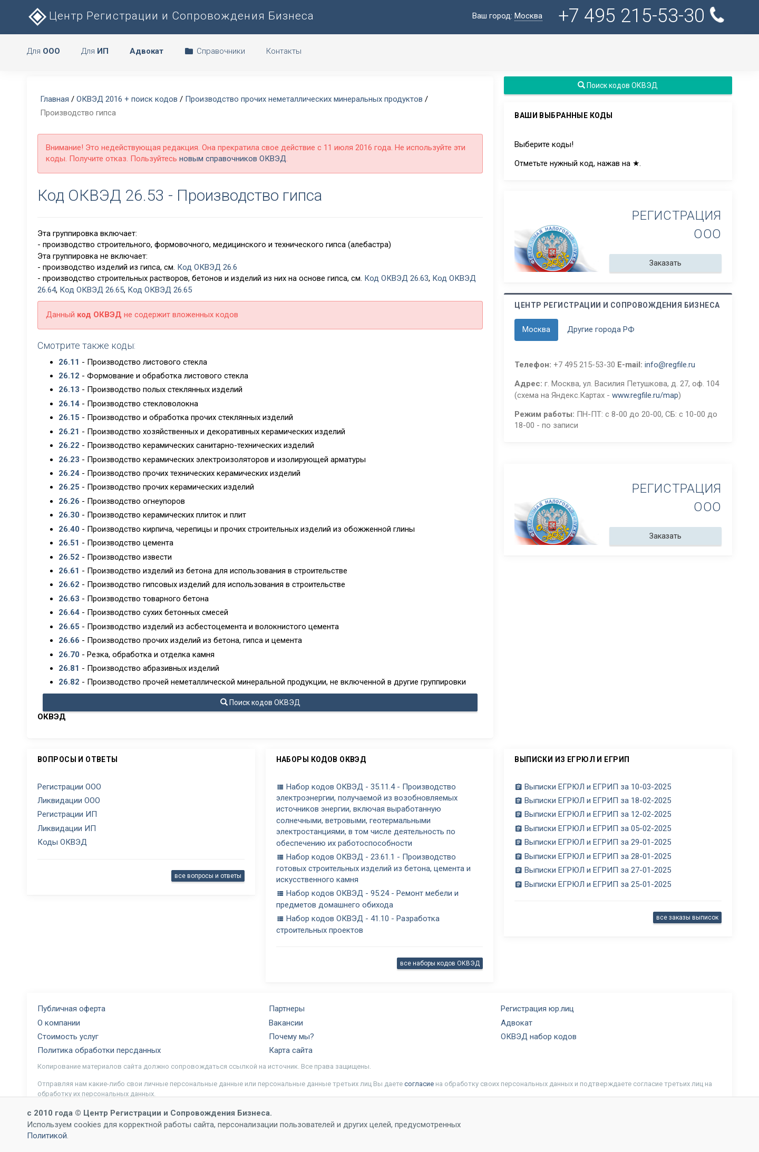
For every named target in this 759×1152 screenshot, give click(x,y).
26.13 (69, 389)
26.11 (69, 362)
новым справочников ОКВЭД (232, 158)
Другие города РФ (601, 329)
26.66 (69, 640)
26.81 (69, 668)
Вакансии (286, 1023)
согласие (419, 1084)
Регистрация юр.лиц (537, 1008)
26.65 (69, 626)
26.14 (69, 403)
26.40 (69, 529)
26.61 (69, 570)
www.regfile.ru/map (645, 395)
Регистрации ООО (69, 787)
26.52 (69, 557)
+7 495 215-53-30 (643, 15)
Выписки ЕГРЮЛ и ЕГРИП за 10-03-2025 (592, 787)
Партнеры (287, 1008)
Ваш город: (507, 16)
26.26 (69, 501)
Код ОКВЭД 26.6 (207, 267)
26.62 (69, 584)
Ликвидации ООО (68, 800)
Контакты (283, 51)
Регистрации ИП (67, 814)
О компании (58, 1023)
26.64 (69, 612)
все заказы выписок (687, 917)
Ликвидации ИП (66, 828)
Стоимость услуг (68, 1036)
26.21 (69, 431)
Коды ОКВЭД (62, 842)
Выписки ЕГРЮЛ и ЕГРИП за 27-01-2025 (592, 870)
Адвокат (516, 1023)
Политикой (47, 1135)
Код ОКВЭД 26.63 (396, 278)
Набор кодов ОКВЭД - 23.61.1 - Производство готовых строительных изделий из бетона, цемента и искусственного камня (373, 868)
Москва (536, 329)
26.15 (69, 417)
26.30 (69, 515)
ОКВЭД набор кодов (539, 1036)
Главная (54, 99)
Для (43, 51)
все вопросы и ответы (207, 876)
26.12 (69, 375)
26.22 (69, 445)
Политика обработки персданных (99, 1050)
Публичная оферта (71, 1008)
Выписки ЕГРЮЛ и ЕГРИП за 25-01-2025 (592, 884)
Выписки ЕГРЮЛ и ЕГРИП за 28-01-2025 (592, 856)
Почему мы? (291, 1036)
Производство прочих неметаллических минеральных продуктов (304, 99)
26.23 (69, 459)
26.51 (69, 543)
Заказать (665, 263)
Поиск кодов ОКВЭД (260, 702)
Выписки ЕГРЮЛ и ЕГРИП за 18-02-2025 (592, 800)
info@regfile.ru (670, 364)
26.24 (69, 473)
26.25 (69, 487)
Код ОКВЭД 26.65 (92, 290)
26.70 (69, 654)
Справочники (214, 51)
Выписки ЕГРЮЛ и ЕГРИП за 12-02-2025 (592, 814)
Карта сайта (291, 1050)
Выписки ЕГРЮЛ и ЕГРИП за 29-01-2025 (592, 842)
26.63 (69, 598)
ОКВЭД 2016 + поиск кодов (127, 99)
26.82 (69, 682)
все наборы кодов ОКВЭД (440, 963)
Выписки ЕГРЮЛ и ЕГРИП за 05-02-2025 (592, 828)
